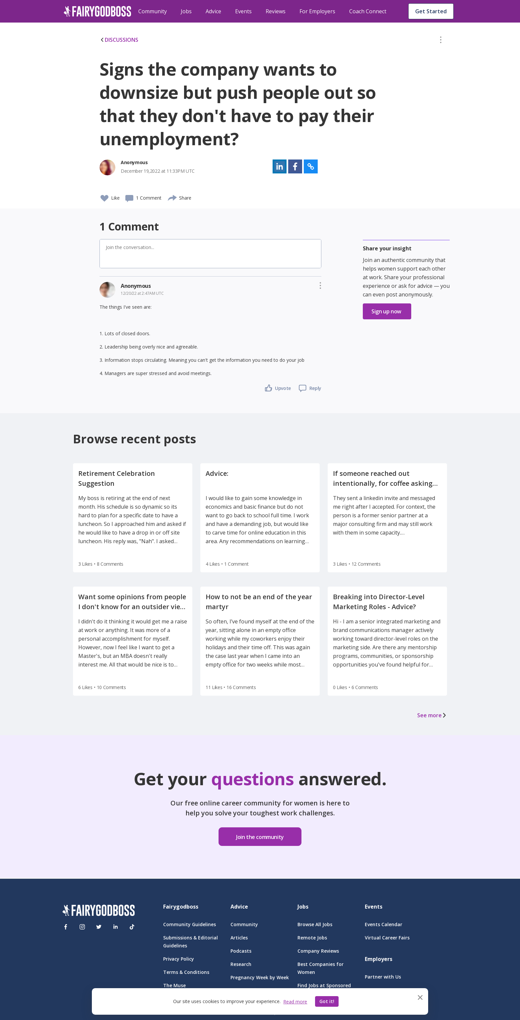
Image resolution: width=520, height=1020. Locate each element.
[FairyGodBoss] (98, 911)
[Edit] (440, 41)
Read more (295, 1001)
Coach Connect (367, 11)
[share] (172, 197)
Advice (213, 11)
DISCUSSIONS (118, 39)
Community (152, 11)
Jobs (186, 11)
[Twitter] (98, 926)
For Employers (317, 11)
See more (432, 715)
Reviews (276, 11)
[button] (441, 41)
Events (243, 11)
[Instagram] (82, 926)
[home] (97, 11)
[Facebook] (65, 926)
